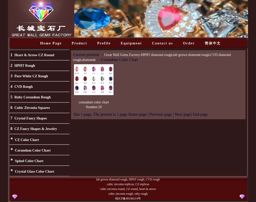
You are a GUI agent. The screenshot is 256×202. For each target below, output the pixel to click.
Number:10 (94, 107)
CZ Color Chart (27, 140)
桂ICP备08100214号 (128, 198)
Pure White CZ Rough (31, 76)
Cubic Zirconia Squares (32, 108)
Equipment (131, 43)
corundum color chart (94, 102)
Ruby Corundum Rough (32, 97)
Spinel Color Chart (29, 161)
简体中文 (213, 43)
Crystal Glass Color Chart (34, 171)
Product (79, 43)
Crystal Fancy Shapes (30, 118)
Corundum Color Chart (33, 150)
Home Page (51, 43)
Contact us (162, 43)
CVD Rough (23, 87)
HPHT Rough (24, 66)
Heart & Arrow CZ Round (34, 55)
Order (189, 43)
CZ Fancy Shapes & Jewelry (35, 129)
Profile (104, 43)
